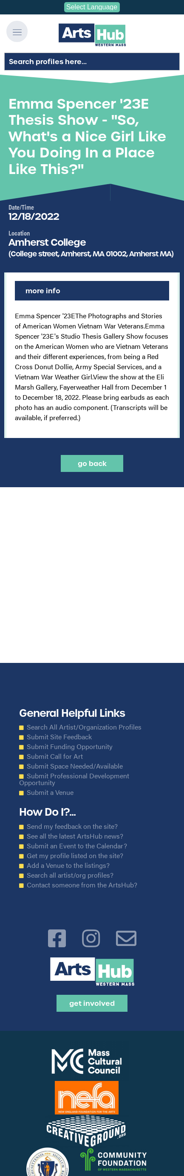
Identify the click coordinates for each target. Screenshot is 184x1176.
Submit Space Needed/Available (75, 766)
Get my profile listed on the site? (75, 855)
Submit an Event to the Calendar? (77, 845)
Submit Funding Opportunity (70, 746)
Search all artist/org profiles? (70, 875)
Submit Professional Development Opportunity (74, 779)
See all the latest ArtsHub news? (75, 836)
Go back (92, 463)
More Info (42, 290)
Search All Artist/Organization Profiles (84, 727)
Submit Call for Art (55, 756)
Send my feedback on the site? (72, 826)
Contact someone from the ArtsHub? (82, 884)
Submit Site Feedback (59, 736)
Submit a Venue (50, 792)
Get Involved (92, 1003)
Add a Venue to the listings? (68, 865)
